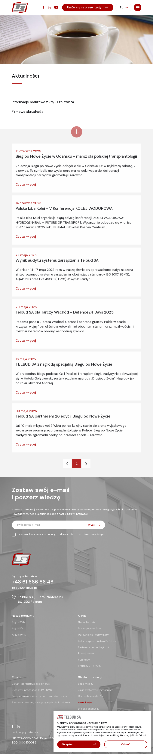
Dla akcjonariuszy (88, 708)
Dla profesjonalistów (90, 696)
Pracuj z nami (86, 653)
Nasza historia (86, 622)
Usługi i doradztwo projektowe (31, 683)
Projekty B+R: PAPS (89, 665)
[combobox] (123, 7)
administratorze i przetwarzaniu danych (82, 534)
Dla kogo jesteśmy (89, 628)
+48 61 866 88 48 (33, 581)
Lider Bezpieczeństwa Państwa (97, 641)
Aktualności (85, 702)
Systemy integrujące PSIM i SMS (32, 690)
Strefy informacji (77, 513)
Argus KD (17, 628)
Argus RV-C (19, 634)
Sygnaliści (84, 659)
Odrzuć (125, 744)
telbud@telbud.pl (24, 588)
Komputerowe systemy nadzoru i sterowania (40, 696)
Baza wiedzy (85, 683)
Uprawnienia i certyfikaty (93, 634)
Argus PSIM (19, 622)
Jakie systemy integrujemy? (95, 690)
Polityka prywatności (25, 732)
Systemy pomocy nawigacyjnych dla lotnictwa (41, 702)
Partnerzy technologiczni (93, 647)
